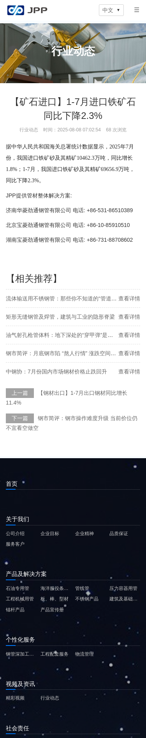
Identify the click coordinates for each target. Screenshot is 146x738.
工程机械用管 (20, 599)
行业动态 (49, 698)
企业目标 (49, 533)
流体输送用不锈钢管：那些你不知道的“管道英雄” (65, 298)
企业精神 (84, 533)
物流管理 (84, 654)
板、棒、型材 (54, 599)
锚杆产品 (15, 609)
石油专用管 (17, 588)
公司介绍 (15, 533)
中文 (111, 10)
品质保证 (118, 533)
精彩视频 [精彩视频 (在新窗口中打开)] (15, 698)
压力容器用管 (123, 588)
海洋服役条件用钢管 (55, 588)
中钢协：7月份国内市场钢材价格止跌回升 (56, 371)
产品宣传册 (52, 609)
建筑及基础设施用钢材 (124, 599)
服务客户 (15, 544)
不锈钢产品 (87, 599)
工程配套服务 (54, 654)
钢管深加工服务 (21, 654)
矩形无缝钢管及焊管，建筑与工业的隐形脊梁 (60, 317)
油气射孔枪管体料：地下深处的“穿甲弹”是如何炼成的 (70, 335)
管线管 (82, 588)
